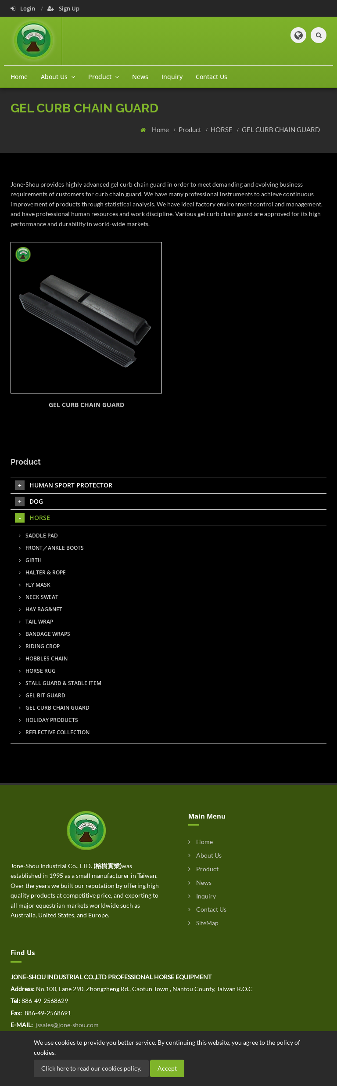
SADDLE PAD (38, 535)
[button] (298, 35)
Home (19, 76)
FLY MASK (34, 584)
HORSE (222, 129)
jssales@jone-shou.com (66, 1024)
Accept (167, 1068)
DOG (29, 501)
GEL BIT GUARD (42, 695)
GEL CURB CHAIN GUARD (281, 129)
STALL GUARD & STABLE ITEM (60, 683)
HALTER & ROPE (42, 572)
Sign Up (63, 8)
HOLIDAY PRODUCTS (48, 720)
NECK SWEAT (38, 597)
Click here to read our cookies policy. (91, 1068)
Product (191, 129)
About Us (205, 855)
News (140, 76)
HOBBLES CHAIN (43, 658)
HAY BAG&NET (40, 609)
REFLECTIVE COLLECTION (54, 732)
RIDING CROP (39, 646)
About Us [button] (58, 76)
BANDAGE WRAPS (44, 634)
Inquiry (172, 76)
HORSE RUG (37, 671)
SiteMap (203, 923)
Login (23, 8)
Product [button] (103, 76)
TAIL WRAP (36, 621)
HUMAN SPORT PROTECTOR (63, 485)
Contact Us (211, 76)
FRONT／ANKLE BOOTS (51, 548)
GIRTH (30, 560)
